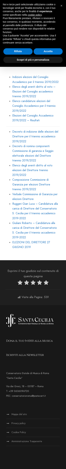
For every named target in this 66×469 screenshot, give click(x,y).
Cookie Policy (18, 432)
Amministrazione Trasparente (26, 441)
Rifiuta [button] (18, 51)
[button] (61, 5)
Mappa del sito (19, 414)
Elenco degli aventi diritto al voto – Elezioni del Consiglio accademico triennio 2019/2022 (33, 91)
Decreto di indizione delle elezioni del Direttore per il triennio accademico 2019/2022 (35, 136)
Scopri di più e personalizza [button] (33, 59)
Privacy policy (18, 423)
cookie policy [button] (35, 14)
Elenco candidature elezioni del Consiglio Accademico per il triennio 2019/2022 (34, 106)
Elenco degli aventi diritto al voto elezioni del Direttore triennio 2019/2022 (32, 170)
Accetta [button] (48, 51)
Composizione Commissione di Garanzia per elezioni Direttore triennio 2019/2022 (31, 184)
